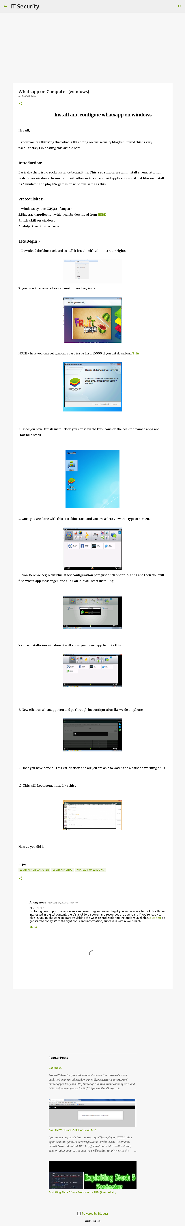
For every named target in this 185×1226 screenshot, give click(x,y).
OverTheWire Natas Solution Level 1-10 (72, 1130)
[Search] (44, 6)
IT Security (24, 6)
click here (155, 917)
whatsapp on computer (34, 870)
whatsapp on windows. (90, 870)
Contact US (55, 1067)
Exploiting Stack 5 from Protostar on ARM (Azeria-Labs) (82, 1192)
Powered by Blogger (92, 1213)
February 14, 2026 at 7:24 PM (63, 902)
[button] (20, 103)
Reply (33, 926)
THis (136, 353)
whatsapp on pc (62, 870)
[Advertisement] (93, 1024)
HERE (102, 214)
